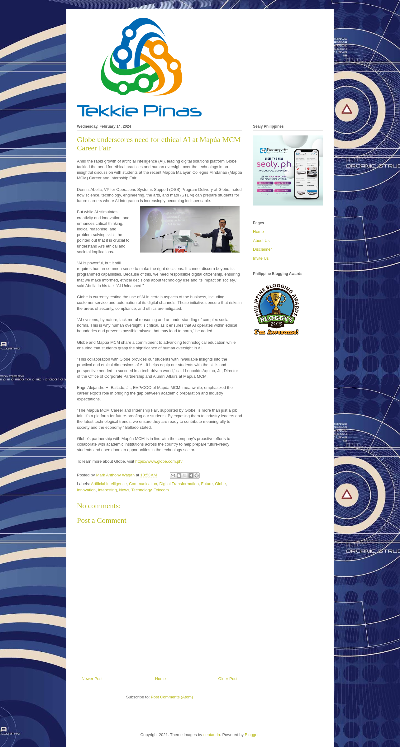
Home (160, 678)
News (124, 490)
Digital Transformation (179, 483)
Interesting (107, 490)
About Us (261, 240)
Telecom (161, 490)
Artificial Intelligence (109, 483)
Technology (141, 490)
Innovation (86, 490)
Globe (220, 483)
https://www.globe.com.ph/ (159, 461)
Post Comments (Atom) (172, 697)
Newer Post (92, 678)
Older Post (227, 678)
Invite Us (261, 258)
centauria (211, 734)
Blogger (252, 734)
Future (207, 483)
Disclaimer (262, 249)
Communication (143, 483)
